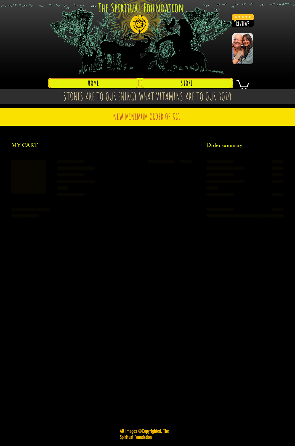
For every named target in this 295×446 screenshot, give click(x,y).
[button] (242, 84)
